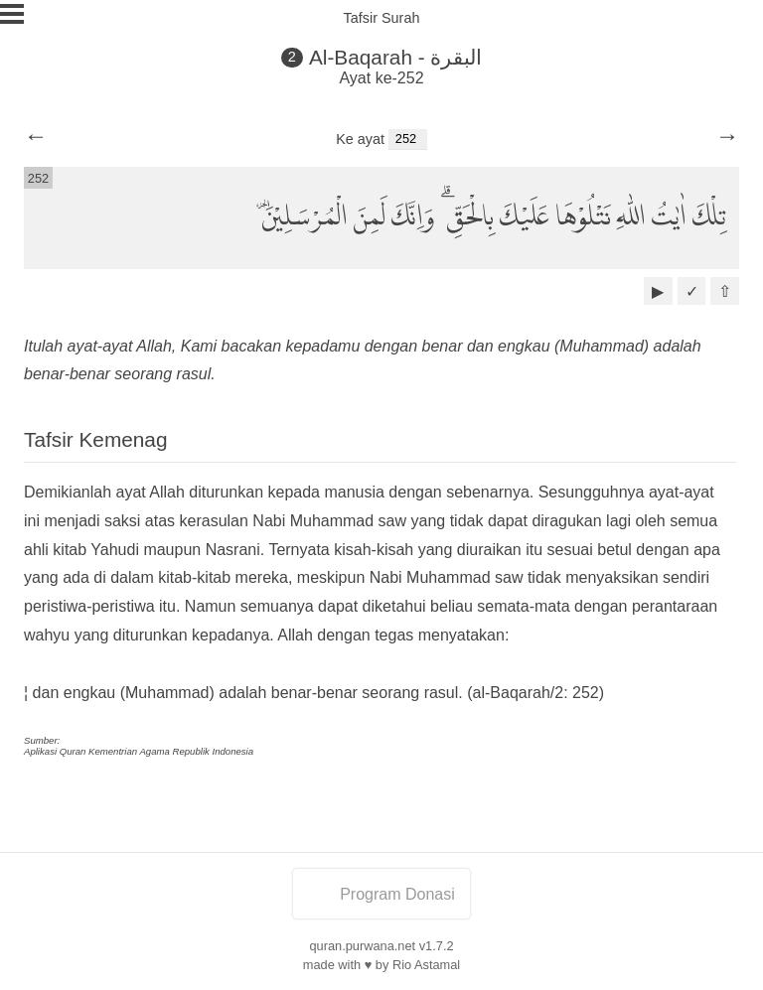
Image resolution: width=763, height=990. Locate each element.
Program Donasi (381, 894)
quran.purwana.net (362, 945)
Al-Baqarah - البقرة (396, 57)
